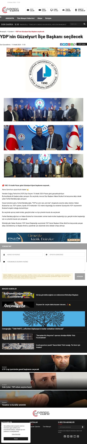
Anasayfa (3, 31)
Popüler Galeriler (35, 426)
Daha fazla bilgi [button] (16, 434)
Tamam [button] (16, 438)
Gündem (11, 31)
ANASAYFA (10, 18)
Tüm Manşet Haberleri (26, 18)
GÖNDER (80, 276)
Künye (40, 18)
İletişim (48, 18)
